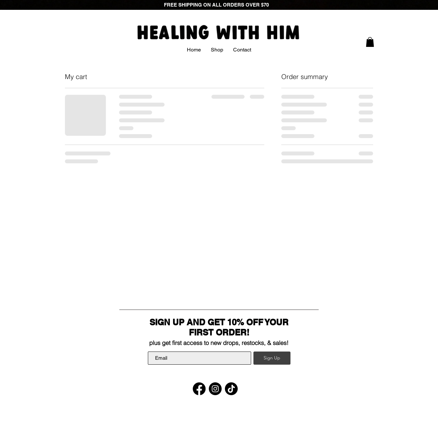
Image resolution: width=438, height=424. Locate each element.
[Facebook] (199, 388)
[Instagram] (215, 388)
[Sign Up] (271, 358)
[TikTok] (231, 388)
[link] (370, 42)
